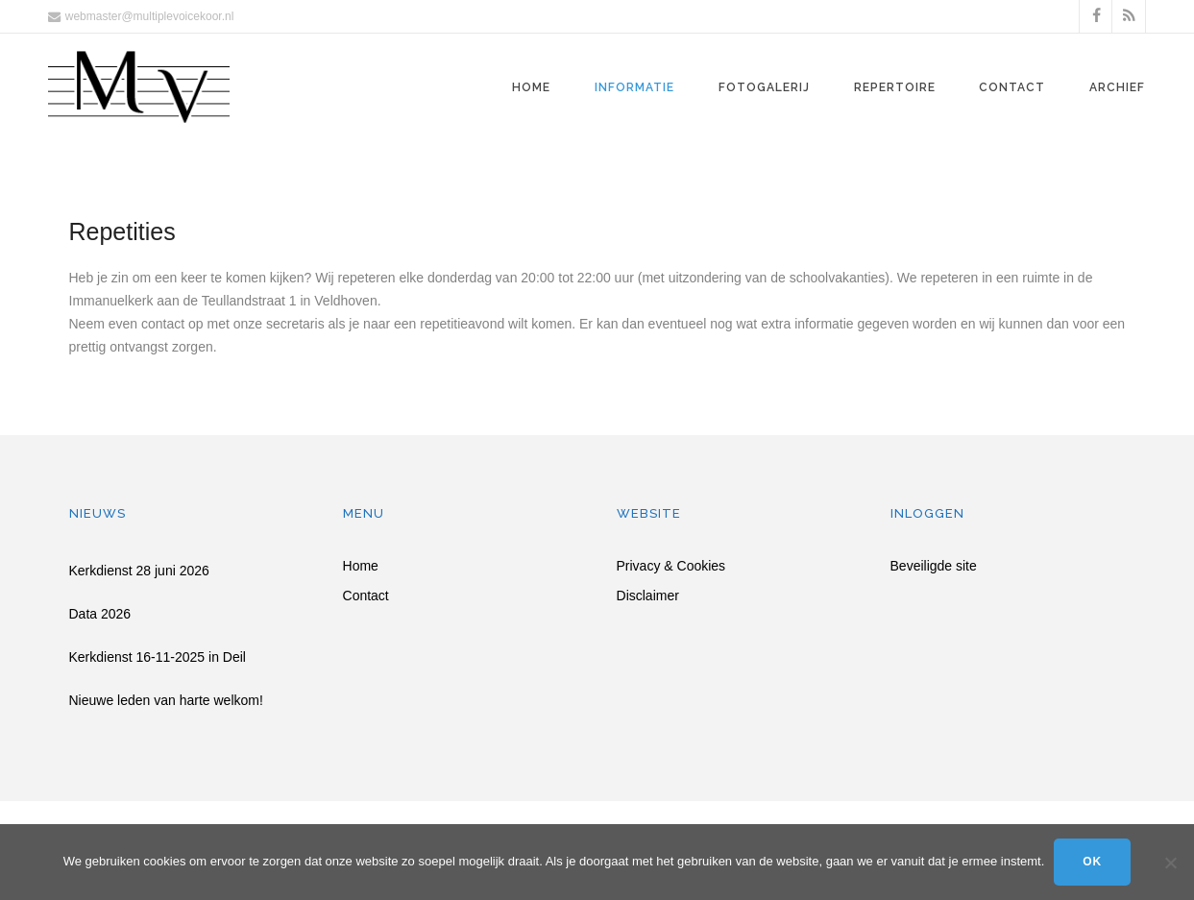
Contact (1012, 87)
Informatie (634, 87)
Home (531, 87)
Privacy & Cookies (671, 566)
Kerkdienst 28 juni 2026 (139, 570)
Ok (1092, 861)
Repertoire (895, 87)
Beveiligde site (933, 566)
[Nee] (1170, 862)
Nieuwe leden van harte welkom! (166, 700)
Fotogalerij (764, 87)
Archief (1117, 87)
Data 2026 (100, 613)
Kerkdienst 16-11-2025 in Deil (157, 657)
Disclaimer (648, 596)
